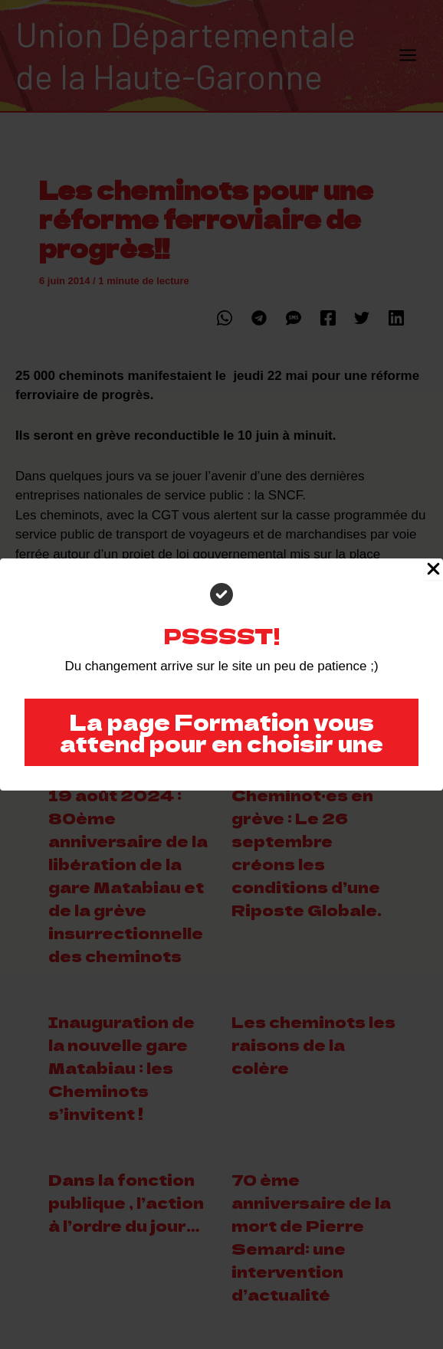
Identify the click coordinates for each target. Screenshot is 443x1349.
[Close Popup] (433, 569)
